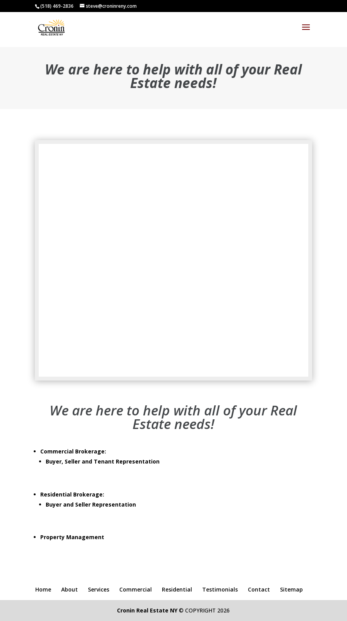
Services (98, 589)
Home (43, 589)
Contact (259, 589)
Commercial (135, 589)
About (69, 589)
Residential (177, 589)
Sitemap (291, 589)
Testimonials (220, 589)
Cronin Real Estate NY (147, 610)
